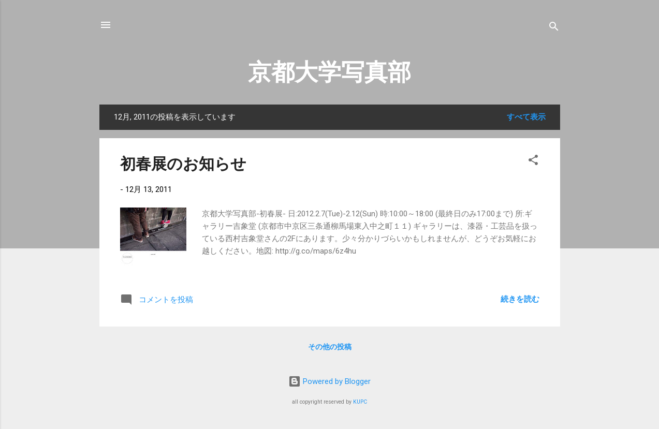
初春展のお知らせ (183, 164)
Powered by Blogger (329, 381)
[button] (533, 162)
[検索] (554, 28)
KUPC (360, 401)
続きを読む (520, 299)
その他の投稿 (330, 347)
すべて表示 (526, 117)
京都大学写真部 (329, 72)
